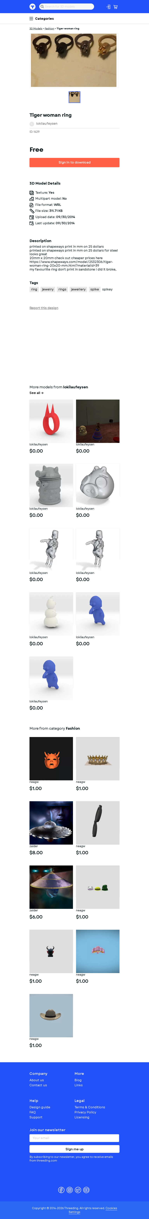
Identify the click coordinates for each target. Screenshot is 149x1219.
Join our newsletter (47, 1130)
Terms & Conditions (89, 1107)
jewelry (48, 289)
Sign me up (75, 1149)
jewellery (78, 289)
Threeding (32, 6)
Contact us (38, 1085)
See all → (36, 393)
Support (35, 1117)
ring (34, 289)
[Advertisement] (74, 346)
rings (62, 289)
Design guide (39, 1107)
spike (94, 289)
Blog (78, 1080)
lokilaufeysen (46, 123)
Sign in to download (75, 162)
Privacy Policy (85, 1112)
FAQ (32, 1112)
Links (78, 1085)
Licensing (81, 1117)
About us (36, 1080)
